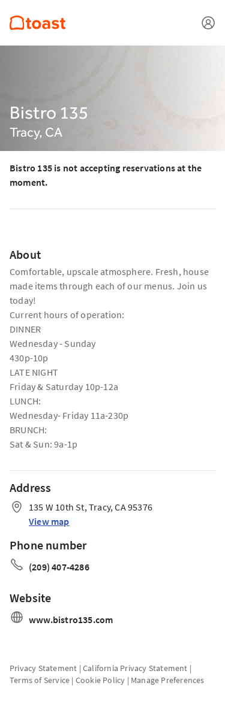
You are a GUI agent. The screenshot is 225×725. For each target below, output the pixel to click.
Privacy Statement (43, 668)
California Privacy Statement (135, 668)
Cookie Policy (100, 680)
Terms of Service (40, 680)
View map (49, 521)
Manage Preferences (168, 680)
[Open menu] (208, 22)
